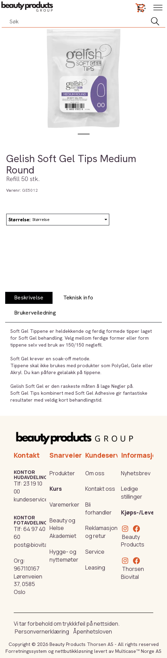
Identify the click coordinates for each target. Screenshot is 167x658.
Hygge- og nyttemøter (63, 555)
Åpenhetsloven (92, 631)
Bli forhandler (98, 508)
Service (94, 551)
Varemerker (64, 504)
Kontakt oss (100, 488)
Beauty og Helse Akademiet (62, 528)
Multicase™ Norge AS (138, 651)
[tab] (29, 298)
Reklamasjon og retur (101, 532)
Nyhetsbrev (136, 473)
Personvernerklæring (42, 631)
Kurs (55, 488)
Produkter (62, 473)
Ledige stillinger (131, 492)
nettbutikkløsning (74, 651)
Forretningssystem (26, 651)
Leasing (95, 567)
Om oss (94, 473)
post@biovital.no (35, 545)
